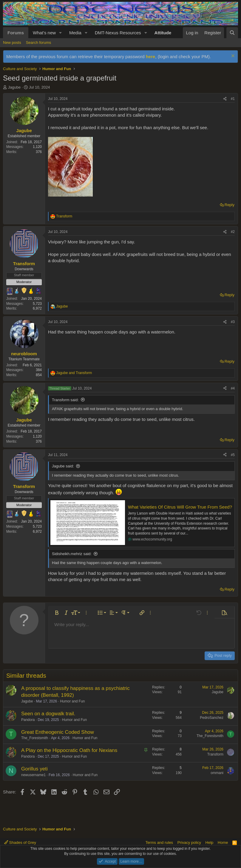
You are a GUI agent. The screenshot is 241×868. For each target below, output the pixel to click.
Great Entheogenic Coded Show (57, 732)
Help (210, 842)
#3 (233, 322)
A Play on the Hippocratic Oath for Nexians (69, 750)
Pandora (28, 720)
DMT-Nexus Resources (118, 32)
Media (75, 32)
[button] (60, 32)
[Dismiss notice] (232, 56)
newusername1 (33, 775)
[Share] (225, 98)
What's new (44, 32)
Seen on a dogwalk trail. (48, 713)
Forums (15, 32)
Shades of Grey (20, 842)
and (74, 373)
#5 (233, 455)
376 (39, 152)
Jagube (14, 87)
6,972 (37, 308)
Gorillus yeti (34, 769)
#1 (233, 99)
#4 (233, 388)
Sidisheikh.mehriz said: (72, 554)
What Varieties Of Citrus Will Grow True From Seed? (180, 506)
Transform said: (65, 400)
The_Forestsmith (34, 738)
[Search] (232, 32)
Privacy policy (189, 842)
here (150, 56)
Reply (229, 205)
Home (223, 842)
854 (39, 375)
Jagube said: (63, 466)
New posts (12, 42)
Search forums (38, 42)
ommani (217, 773)
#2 (233, 232)
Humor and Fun (72, 701)
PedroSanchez (211, 718)
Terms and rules (159, 842)
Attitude (163, 32)
